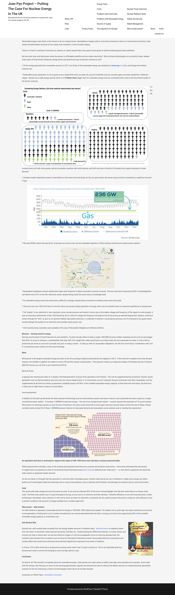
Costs (99, 9)
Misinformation (102, 528)
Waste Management (135, 24)
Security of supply (104, 24)
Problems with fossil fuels (107, 14)
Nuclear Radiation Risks (136, 14)
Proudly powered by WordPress (80, 589)
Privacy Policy (87, 29)
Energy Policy (102, 4)
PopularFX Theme (100, 589)
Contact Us (159, 34)
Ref (64, 365)
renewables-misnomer (53, 575)
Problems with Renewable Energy (110, 19)
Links (67, 29)
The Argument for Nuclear (107, 29)
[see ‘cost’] (87, 470)
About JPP (69, 19)
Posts (161, 29)
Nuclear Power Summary (137, 9)
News (153, 29)
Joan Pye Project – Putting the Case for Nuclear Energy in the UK (30, 9)
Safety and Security (134, 19)
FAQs (67, 24)
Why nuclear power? (135, 29)
